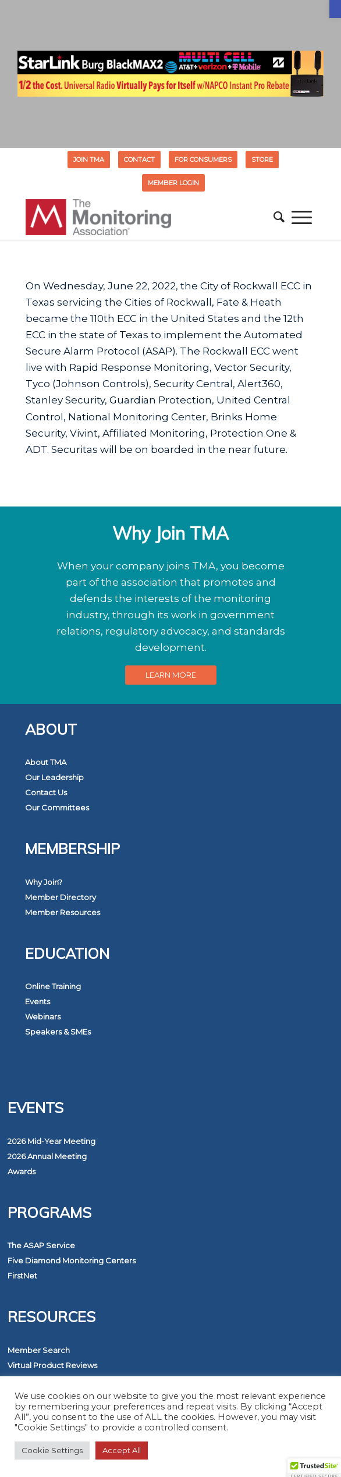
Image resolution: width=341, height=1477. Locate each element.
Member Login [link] (173, 183)
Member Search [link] (39, 1350)
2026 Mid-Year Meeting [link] (51, 1141)
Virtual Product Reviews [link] (52, 1365)
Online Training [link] (53, 986)
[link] (335, 9)
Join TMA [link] (88, 159)
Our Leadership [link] (54, 777)
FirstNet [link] (22, 1275)
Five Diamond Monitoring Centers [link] (72, 1260)
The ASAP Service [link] (41, 1245)
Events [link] (37, 1001)
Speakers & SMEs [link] (58, 1031)
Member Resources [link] (62, 912)
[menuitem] (89, 159)
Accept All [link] (121, 1450)
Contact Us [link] (46, 792)
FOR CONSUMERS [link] (203, 159)
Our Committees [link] (57, 807)
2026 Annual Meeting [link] (47, 1156)
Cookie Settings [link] (52, 1450)
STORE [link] (262, 159)
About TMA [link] (45, 762)
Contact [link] (139, 159)
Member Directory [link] (60, 897)
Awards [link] (21, 1171)
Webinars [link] (43, 1016)
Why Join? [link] (43, 882)
